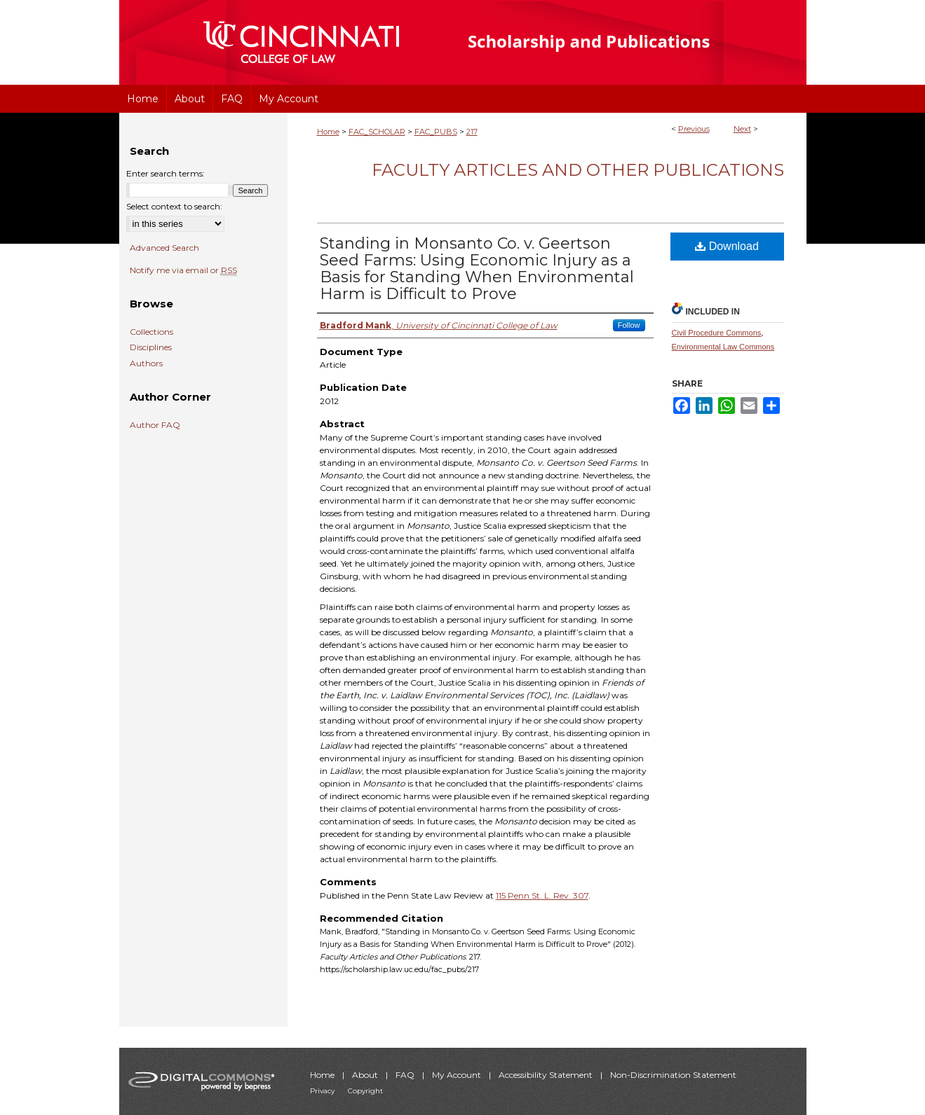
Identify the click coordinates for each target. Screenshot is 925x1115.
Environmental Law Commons (723, 346)
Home (328, 132)
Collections (151, 332)
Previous (694, 129)
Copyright (365, 1090)
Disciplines (151, 347)
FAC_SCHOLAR (377, 132)
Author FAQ (155, 425)
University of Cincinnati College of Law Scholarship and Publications (613, 42)
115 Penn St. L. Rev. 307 (542, 895)
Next (742, 129)
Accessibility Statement (547, 1074)
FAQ (406, 1074)
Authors (146, 363)
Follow (629, 325)
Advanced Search (164, 247)
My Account (457, 1074)
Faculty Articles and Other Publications (578, 170)
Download (727, 246)
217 (472, 132)
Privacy (323, 1090)
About (366, 1074)
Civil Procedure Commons (717, 332)
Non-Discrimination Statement (673, 1074)
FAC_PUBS (435, 132)
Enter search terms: (165, 173)
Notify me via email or (183, 270)
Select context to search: (174, 206)
